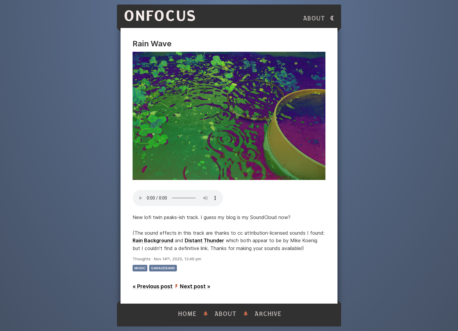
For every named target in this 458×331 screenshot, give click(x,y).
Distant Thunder (204, 240)
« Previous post (153, 286)
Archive (268, 314)
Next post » (195, 286)
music (140, 268)
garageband (163, 268)
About (314, 18)
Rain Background (153, 240)
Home (187, 314)
